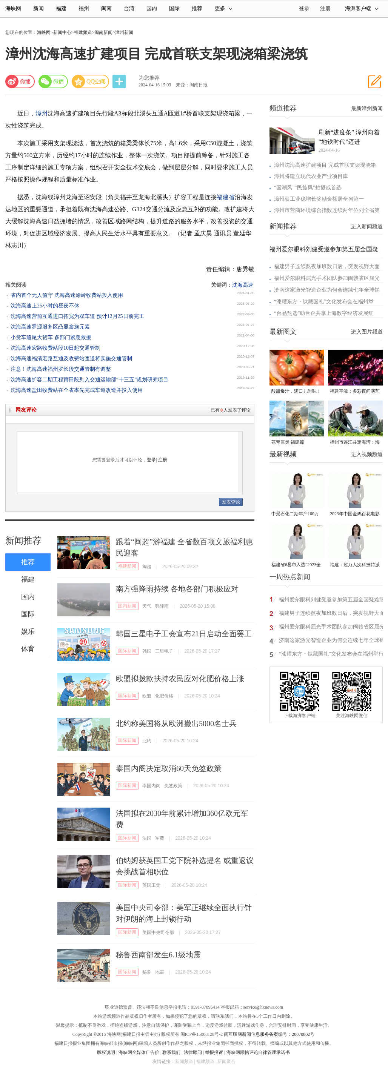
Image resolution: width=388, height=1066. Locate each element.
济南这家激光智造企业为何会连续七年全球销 (327, 290)
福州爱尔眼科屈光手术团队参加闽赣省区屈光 (327, 278)
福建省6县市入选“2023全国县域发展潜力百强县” (296, 565)
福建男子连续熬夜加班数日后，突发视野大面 (327, 266)
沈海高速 (242, 285)
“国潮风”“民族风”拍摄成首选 (308, 187)
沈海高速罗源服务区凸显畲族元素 (50, 327)
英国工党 (151, 885)
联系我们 (171, 1052)
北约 (146, 740)
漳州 (41, 113)
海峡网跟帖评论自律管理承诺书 (258, 1052)
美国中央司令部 (158, 932)
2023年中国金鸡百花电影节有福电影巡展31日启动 (355, 514)
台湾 (129, 8)
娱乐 (28, 631)
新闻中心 (62, 32)
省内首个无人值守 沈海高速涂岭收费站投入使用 (67, 295)
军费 (159, 838)
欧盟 (146, 696)
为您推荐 (149, 78)
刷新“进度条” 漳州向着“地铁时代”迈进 (349, 137)
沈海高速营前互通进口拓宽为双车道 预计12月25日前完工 (77, 316)
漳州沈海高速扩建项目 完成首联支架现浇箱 (325, 165)
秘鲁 (146, 972)
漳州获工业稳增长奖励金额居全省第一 (319, 199)
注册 (325, 8)
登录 (151, 459)
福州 (84, 8)
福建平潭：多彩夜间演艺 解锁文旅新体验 (355, 392)
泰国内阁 (151, 785)
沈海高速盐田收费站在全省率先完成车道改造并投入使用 (77, 390)
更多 (223, 8)
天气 (146, 606)
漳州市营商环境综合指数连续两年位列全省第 (327, 210)
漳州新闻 (124, 32)
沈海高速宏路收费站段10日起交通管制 (55, 348)
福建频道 (83, 32)
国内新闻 (127, 605)
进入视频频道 (367, 454)
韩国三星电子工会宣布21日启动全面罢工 (184, 634)
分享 (120, 82)
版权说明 (106, 1052)
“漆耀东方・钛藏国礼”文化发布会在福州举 (324, 301)
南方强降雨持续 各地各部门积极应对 (177, 589)
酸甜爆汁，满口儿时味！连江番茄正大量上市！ (296, 392)
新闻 (38, 8)
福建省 (226, 197)
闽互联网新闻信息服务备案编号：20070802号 (269, 1034)
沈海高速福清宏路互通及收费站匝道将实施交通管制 (71, 358)
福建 (61, 8)
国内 (151, 8)
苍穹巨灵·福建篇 (287, 442)
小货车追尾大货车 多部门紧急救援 (51, 337)
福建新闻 (127, 566)
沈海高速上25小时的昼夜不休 (45, 306)
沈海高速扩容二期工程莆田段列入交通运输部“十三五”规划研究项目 (89, 379)
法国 (146, 838)
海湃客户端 (361, 8)
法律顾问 (193, 1052)
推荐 (197, 8)
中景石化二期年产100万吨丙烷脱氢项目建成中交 (296, 514)
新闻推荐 (23, 540)
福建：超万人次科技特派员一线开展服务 (355, 565)
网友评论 (26, 410)
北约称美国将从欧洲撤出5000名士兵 (176, 723)
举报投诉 (214, 1052)
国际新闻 (127, 650)
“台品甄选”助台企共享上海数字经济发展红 (324, 313)
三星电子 (164, 651)
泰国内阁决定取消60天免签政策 (169, 768)
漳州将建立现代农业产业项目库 (311, 176)
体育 (28, 649)
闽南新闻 (103, 32)
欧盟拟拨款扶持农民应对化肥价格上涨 (180, 678)
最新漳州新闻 (367, 108)
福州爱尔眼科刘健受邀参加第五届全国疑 (323, 249)
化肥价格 (164, 696)
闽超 (146, 566)
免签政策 (173, 785)
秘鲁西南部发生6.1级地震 (158, 955)
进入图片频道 (367, 332)
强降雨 (162, 606)
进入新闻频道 (367, 226)
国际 (174, 8)
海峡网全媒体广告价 (139, 1052)
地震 (159, 972)
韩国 (146, 651)
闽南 (106, 8)
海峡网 (13, 8)
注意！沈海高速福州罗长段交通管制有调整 (61, 369)
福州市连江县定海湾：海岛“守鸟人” (355, 442)
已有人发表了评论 (231, 410)
